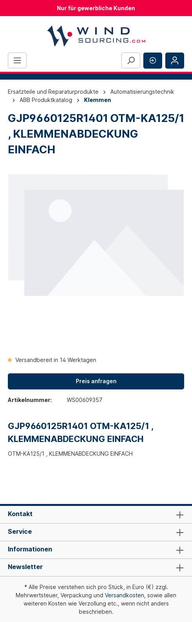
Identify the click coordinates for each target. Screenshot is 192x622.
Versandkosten (124, 595)
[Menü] (17, 60)
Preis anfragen (96, 381)
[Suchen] (130, 60)
